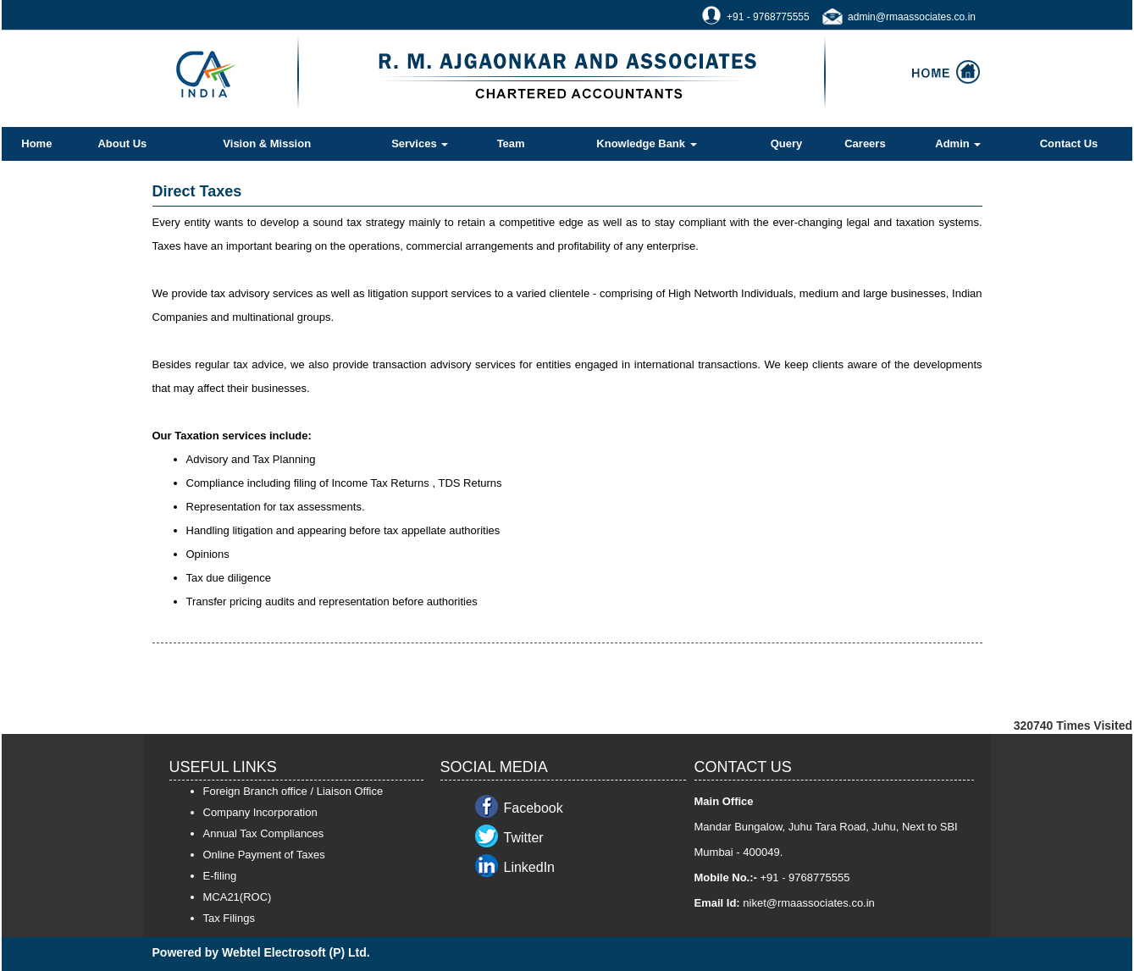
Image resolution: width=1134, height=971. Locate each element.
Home (36, 143)
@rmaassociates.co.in (820, 903)
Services (419, 143)
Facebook (533, 808)
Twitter (524, 837)
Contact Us (1069, 143)
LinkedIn (530, 867)
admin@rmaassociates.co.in (912, 17)
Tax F (216, 918)
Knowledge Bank (646, 143)
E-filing (220, 875)
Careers (864, 143)
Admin (958, 143)
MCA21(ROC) (237, 897)
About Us (122, 143)
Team (511, 143)
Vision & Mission (267, 143)
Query (787, 143)
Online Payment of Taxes (264, 854)
